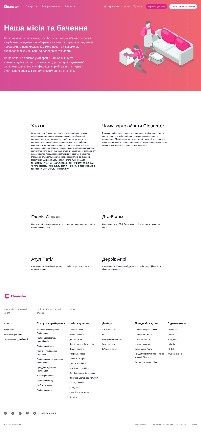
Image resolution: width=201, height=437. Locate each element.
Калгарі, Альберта (77, 363)
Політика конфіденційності (16, 339)
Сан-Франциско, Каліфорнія (82, 373)
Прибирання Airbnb (45, 390)
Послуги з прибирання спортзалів (47, 352)
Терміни (194, 424)
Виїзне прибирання (45, 375)
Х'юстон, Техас (76, 329)
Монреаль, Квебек (77, 354)
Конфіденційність (141, 424)
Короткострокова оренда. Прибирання (48, 331)
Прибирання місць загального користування (50, 361)
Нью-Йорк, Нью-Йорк (79, 368)
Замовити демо (109, 344)
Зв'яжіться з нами (110, 349)
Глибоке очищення (45, 385)
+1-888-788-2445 (44, 413)
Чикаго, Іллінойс (76, 349)
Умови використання (13, 334)
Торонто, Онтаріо (77, 358)
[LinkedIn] (20, 413)
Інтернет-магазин (142, 344)
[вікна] (188, 413)
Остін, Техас (74, 387)
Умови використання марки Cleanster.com (169, 424)
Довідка (126, 6)
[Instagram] (27, 413)
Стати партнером (142, 339)
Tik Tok (171, 349)
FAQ (104, 334)
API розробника (109, 329)
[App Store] (130, 413)
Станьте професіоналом (146, 329)
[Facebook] (5, 413)
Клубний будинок (175, 354)
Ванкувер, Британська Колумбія (83, 378)
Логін (138, 6)
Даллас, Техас (75, 339)
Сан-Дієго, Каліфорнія (79, 392)
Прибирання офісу (45, 380)
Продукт (32, 6)
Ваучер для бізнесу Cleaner (147, 362)
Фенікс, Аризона (76, 382)
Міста (72, 309)
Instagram (172, 339)
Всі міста (73, 397)
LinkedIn (171, 344)
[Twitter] (12, 413)
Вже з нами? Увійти (143, 349)
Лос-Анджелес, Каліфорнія (81, 344)
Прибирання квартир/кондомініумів (46, 339)
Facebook (172, 329)
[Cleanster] (11, 6)
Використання (51, 6)
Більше (70, 6)
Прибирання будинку (46, 346)
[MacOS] (170, 413)
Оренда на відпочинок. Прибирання (47, 369)
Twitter (171, 334)
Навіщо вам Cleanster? (112, 339)
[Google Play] (150, 413)
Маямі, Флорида (76, 334)
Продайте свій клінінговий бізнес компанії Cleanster (149, 355)
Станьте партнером (143, 334)
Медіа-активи (10, 329)
